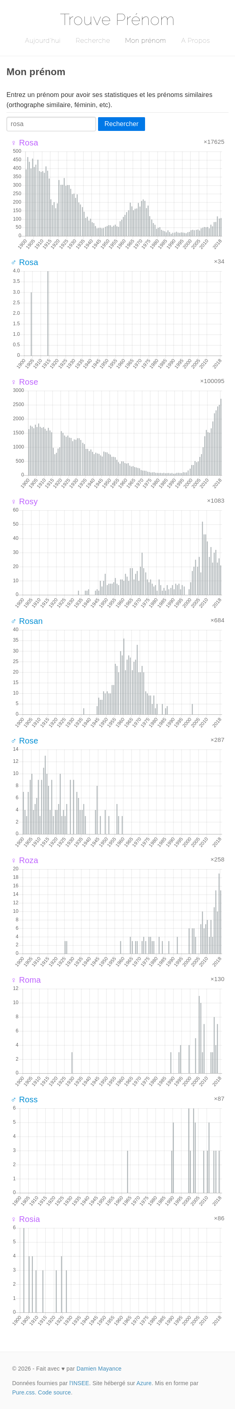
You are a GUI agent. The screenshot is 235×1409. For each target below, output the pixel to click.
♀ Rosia (25, 1219)
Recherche (93, 40)
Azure (144, 1383)
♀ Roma (26, 979)
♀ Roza (24, 860)
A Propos (195, 40)
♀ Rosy (24, 501)
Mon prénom (145, 40)
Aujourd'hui (43, 40)
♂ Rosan (27, 621)
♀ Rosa (24, 142)
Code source (54, 1392)
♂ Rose (24, 740)
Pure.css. (24, 1392)
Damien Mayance (99, 1368)
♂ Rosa (24, 262)
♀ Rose (24, 381)
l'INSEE (79, 1383)
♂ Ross (24, 1099)
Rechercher (122, 123)
